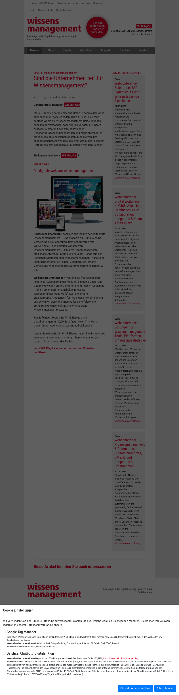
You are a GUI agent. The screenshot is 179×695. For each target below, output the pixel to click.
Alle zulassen (165, 688)
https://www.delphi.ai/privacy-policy (120, 658)
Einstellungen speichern (135, 688)
